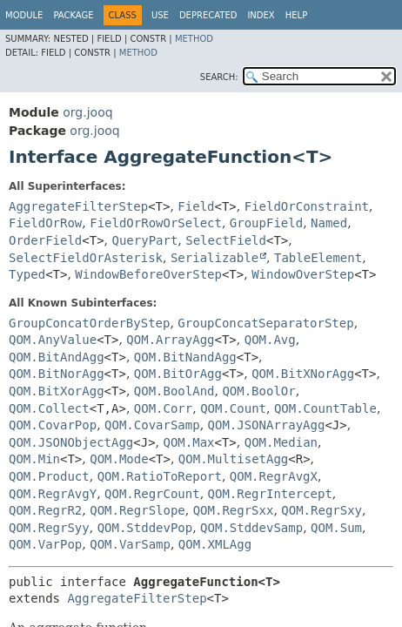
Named (329, 223)
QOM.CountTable (325, 408)
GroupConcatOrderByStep (89, 323)
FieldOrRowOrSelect (156, 223)
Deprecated (208, 15)
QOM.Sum (336, 528)
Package (73, 15)
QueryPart (145, 240)
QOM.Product (49, 476)
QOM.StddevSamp (251, 528)
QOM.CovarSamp (152, 425)
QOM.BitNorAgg (56, 374)
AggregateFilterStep (78, 206)
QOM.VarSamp (130, 544)
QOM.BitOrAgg (178, 374)
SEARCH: (219, 77)
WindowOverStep (302, 274)
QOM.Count (233, 408)
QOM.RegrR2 (45, 510)
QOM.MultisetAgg (233, 459)
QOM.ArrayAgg (170, 340)
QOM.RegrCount (152, 494)
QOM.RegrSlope (137, 510)
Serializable (214, 258)
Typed (27, 274)
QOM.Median (281, 442)
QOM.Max (189, 442)
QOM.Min (34, 459)
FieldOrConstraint (307, 206)
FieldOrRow (45, 223)
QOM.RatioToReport (159, 476)
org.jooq (87, 112)
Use (160, 15)
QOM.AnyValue (53, 340)
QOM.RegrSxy (321, 510)
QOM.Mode (119, 459)
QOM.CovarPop (53, 425)
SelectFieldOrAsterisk (86, 258)
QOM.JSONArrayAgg (266, 425)
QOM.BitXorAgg (56, 391)
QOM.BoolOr (258, 391)
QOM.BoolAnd (174, 391)
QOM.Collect (49, 408)
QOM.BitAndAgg (56, 357)
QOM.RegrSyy (49, 528)
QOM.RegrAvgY (53, 494)
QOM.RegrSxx (233, 510)
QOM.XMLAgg (214, 544)
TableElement (318, 258)
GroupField (266, 223)
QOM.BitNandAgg (185, 357)
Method (194, 39)
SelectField (225, 240)
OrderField (45, 240)
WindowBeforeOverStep (148, 274)
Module (24, 15)
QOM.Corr (163, 408)
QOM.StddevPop (145, 528)
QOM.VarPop (45, 544)
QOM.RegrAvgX (274, 476)
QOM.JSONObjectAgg (71, 442)
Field (196, 206)
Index (260, 15)
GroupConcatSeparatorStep (265, 323)
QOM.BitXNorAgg (302, 374)
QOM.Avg (270, 340)
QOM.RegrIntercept (270, 494)
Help (296, 15)
